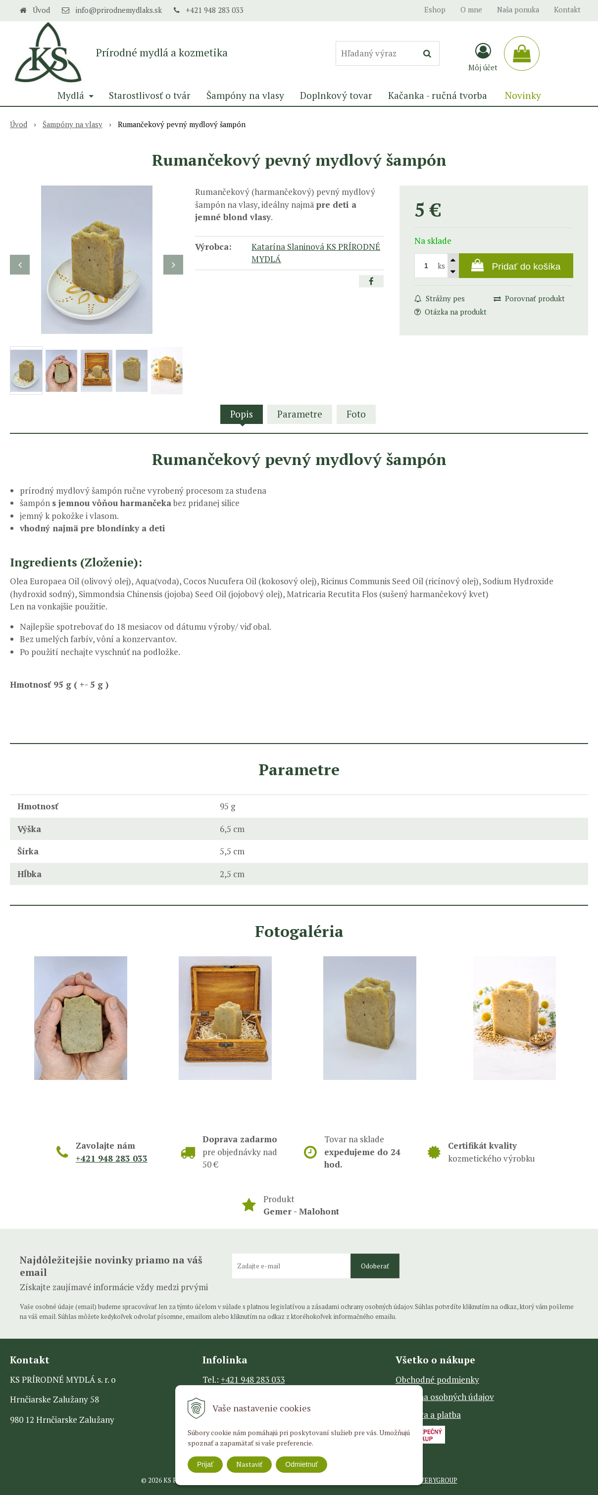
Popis (241, 414)
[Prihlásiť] (483, 56)
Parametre (299, 414)
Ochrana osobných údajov (445, 1396)
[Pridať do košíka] (516, 265)
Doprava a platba (428, 1414)
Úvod (41, 10)
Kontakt (567, 9)
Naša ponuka (518, 9)
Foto (356, 414)
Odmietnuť (301, 1464)
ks (441, 266)
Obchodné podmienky (437, 1379)
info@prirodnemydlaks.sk (118, 10)
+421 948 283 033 (215, 10)
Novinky (523, 95)
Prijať (205, 1464)
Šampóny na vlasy (72, 124)
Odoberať (375, 1265)
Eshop (435, 9)
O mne (471, 9)
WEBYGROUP (437, 1480)
